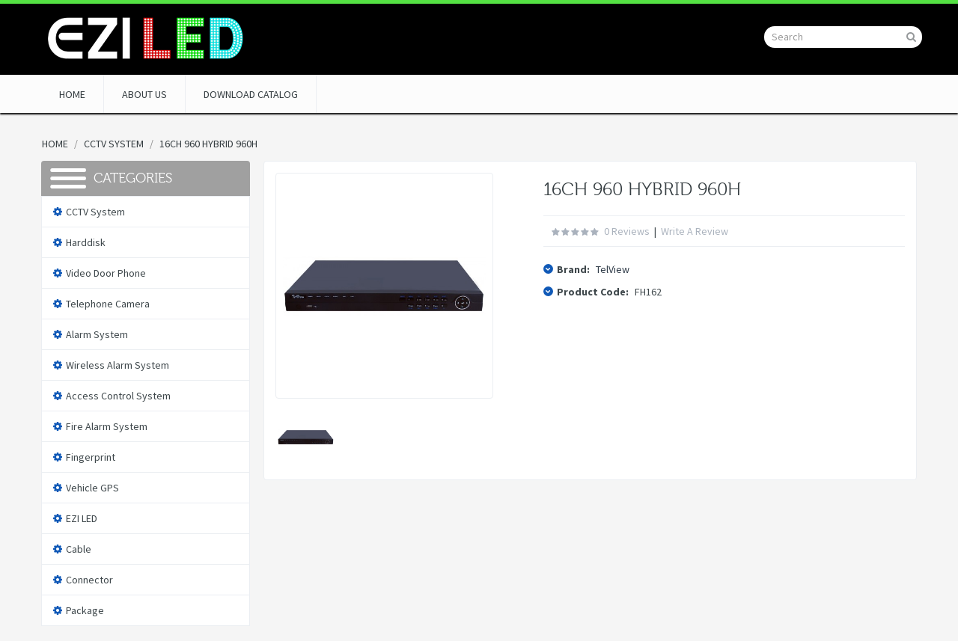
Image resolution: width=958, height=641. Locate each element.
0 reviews (627, 231)
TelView (612, 269)
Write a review (694, 231)
